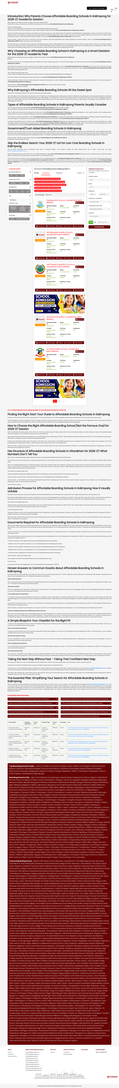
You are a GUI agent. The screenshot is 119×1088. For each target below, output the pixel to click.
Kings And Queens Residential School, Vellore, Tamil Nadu (73, 991)
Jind (58, 810)
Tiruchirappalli (20, 850)
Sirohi (11, 845)
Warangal (85, 855)
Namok (38, 827)
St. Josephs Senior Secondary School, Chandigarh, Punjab (51, 1013)
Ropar (18, 840)
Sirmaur (102, 842)
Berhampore (67, 785)
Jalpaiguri (97, 807)
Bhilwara (101, 785)
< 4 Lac (28, 191)
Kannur (33, 812)
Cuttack (76, 792)
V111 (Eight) (13, 183)
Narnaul (63, 827)
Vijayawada (28, 855)
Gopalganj (13, 802)
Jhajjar (23, 810)
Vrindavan (75, 855)
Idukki (22, 807)
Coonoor (68, 792)
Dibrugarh (13, 797)
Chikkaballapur (92, 790)
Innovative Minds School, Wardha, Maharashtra (28, 928)
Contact (67, 226)
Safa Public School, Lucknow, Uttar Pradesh (88, 976)
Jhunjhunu (51, 810)
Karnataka (74, 768)
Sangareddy (74, 840)
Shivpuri (78, 842)
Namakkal (22, 827)
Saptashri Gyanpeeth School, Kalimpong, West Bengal (61, 265)
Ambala (25, 780)
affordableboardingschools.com (18, 151)
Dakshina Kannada (89, 792)
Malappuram (14, 822)
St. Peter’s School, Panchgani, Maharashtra (54, 1025)
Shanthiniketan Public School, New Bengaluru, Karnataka (42, 911)
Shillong (52, 842)
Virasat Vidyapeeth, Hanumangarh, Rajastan (90, 941)
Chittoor (32, 792)
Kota (39, 817)
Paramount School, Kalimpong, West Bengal (64, 201)
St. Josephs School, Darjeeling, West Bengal (33, 995)
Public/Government (22, 219)
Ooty (73, 830)
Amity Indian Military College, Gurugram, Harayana (88, 898)
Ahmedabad (41, 777)
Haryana (20, 768)
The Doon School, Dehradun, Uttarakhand (76, 868)
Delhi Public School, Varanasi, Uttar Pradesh (45, 966)
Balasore (12, 782)
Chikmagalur (14, 792)
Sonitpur (61, 845)
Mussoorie (52, 825)
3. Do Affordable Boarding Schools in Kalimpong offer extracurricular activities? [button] (31, 707)
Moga (100, 822)
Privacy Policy (11, 1054)
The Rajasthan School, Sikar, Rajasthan (83, 986)
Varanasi (99, 852)
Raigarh (27, 837)
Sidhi (84, 842)
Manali (31, 822)
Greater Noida (35, 802)
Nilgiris (29, 830)
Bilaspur (70, 787)
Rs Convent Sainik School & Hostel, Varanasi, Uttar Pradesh (45, 976)
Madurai (72, 820)
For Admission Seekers (68, 1054)
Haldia (104, 802)
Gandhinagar (50, 800)
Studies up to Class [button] (14, 179)
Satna (96, 840)
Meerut (85, 822)
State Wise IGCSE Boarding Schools (32, 1064)
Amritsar (34, 780)
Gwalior (97, 802)
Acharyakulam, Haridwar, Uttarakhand (85, 1000)
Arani (66, 780)
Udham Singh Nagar (25, 852)
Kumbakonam (103, 817)
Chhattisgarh (85, 766)
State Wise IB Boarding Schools (32, 1056)
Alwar (19, 780)
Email (90, 184)
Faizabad (86, 797)
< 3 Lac (22, 191)
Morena (13, 825)
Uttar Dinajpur (57, 852)
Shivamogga (68, 842)
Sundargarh (96, 845)
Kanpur (40, 812)
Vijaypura (38, 855)
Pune (54, 835)
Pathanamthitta (95, 832)
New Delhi (13, 830)
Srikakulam (85, 845)
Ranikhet (86, 837)
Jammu (106, 807)
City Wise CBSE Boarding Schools (32, 1054)
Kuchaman (81, 817)
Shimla (59, 842)
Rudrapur (26, 840)
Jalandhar (73, 807)
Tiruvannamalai (67, 850)
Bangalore (35, 782)
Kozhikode (65, 817)
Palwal (104, 830)
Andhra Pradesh (42, 766)
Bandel (27, 782)
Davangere (23, 795)
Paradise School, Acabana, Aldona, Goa (73, 978)
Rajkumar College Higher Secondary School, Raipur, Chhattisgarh (60, 998)
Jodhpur (65, 810)
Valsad (92, 852)
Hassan (66, 805)
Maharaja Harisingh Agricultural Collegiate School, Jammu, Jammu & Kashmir (59, 1038)
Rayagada (102, 837)
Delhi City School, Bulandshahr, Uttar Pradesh (69, 963)
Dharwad (85, 795)
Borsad (89, 787)
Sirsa (17, 845)
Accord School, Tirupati (53, 886)
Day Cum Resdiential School (13, 208)
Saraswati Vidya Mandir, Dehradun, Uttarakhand (29, 956)
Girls (11, 175)
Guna (64, 802)
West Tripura (28, 857)
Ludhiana (63, 820)
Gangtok (70, 800)
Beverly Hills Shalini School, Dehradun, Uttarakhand (54, 861)
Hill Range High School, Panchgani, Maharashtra (89, 923)
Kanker (26, 812)
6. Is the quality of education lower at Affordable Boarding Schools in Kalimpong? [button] (84, 699)
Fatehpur (23, 800)
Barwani (88, 782)
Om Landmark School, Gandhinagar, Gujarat (49, 893)
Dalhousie (102, 792)
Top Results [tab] (46, 173)
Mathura (71, 822)
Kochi (60, 815)
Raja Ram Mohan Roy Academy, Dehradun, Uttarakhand (44, 953)
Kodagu (66, 815)
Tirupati (40, 850)
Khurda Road (51, 815)
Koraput (26, 817)
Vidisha (19, 855)
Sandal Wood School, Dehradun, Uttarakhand (86, 953)
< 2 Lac (17, 191)
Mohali (107, 822)
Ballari (20, 782)
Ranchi (79, 837)
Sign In (116, 9)
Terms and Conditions (12, 1056)
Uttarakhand (27, 773)
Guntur (71, 802)
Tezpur (25, 847)
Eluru (56, 797)
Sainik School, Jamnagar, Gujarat (82, 893)
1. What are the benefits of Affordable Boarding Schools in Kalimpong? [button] (28, 699)
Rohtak (12, 840)
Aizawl (63, 777)
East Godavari (47, 797)
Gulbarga (57, 802)
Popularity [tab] (59, 173)
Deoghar (47, 795)
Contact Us (99, 227)
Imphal (29, 807)
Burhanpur (24, 790)
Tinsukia (101, 847)
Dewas (55, 795)
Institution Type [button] (13, 203)
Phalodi (35, 835)
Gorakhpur (23, 802)
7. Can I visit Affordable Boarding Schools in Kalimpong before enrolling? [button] (82, 703)
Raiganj (19, 837)
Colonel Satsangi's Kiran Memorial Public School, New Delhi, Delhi (56, 1035)
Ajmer (69, 777)
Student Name (93, 176)
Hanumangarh (33, 805)
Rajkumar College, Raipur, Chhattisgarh (56, 876)
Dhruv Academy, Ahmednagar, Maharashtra (63, 921)
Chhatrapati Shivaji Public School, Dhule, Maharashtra (81, 916)
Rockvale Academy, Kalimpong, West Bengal (64, 318)
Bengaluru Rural (54, 785)
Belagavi (18, 785)
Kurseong (20, 820)
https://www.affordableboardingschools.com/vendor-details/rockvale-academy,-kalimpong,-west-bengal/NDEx (87, 749)
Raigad (12, 837)
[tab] (20, 172)
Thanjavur (40, 847)
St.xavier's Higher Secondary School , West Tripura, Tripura (50, 983)
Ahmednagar (54, 777)
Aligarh (93, 777)
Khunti (42, 815)
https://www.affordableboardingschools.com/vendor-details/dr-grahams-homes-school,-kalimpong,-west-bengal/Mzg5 (88, 735)
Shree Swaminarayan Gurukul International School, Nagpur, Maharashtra (60, 1023)
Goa (102, 766)
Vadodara (83, 852)
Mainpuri (94, 820)
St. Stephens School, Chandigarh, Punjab (92, 1013)
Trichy (83, 850)
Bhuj (51, 787)
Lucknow (55, 820)
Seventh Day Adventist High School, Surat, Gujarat (56, 896)
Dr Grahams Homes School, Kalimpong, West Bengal (60, 233)
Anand (41, 780)
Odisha (51, 771)
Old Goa (60, 830)
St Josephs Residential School (53, 883)
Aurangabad (75, 780)
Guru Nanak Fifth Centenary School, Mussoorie (39, 863)
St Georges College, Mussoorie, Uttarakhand (39, 873)
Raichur (100, 835)
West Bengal (39, 773)
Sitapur (23, 845)
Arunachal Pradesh (58, 766)
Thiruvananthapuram (69, 847)
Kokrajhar (85, 815)
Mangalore (53, 822)
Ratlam (94, 837)
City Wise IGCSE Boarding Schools (32, 1066)
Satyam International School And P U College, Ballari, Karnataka (59, 906)
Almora (12, 780)
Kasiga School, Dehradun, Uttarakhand (75, 863)
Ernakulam (63, 797)
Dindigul (22, 797)
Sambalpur (63, 840)
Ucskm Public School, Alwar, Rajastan (55, 941)
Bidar (56, 787)
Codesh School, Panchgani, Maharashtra (68, 918)
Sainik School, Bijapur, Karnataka (32, 903)
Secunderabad (15, 842)
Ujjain (43, 852)
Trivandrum (91, 850)
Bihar (76, 766)
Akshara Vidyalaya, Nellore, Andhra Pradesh (81, 886)
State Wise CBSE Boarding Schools (32, 1052)
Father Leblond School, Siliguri (89, 881)
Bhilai (94, 785)
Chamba (41, 790)
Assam (70, 766)
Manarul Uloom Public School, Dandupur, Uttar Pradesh (70, 968)
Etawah (78, 797)
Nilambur (22, 830)
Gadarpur (40, 800)
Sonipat (54, 845)
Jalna (89, 807)
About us (9, 1052)
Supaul (105, 845)
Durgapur (36, 797)
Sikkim (74, 771)
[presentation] (45, 173)
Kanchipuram (102, 810)
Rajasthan (66, 771)
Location (91, 213)
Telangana (93, 771)
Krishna (73, 817)
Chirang (24, 792)
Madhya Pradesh (94, 768)
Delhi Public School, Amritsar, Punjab (66, 1010)
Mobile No (92, 191)
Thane (31, 847)
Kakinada (81, 810)
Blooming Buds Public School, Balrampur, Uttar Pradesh (57, 958)
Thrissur (94, 847)
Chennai (69, 790)
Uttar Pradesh (15, 773)
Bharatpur (78, 785)
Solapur (46, 845)
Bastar (96, 782)
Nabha (67, 825)
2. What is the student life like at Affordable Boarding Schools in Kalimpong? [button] (30, 703)
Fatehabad (14, 800)
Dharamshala (74, 795)
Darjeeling (13, 795)
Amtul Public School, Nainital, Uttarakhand (75, 873)
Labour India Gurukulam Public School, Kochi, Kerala (87, 883)
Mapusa (63, 822)
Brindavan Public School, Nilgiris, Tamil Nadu (62, 988)
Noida (36, 830)
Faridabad (95, 797)
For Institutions (67, 1052)
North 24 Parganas (47, 830)
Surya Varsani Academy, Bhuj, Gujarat (79, 891)
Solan (39, 845)
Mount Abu (22, 825)
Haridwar (58, 805)
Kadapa (73, 810)
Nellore (89, 827)
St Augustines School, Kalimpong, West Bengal (63, 350)
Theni (47, 847)
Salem (54, 840)
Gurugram (79, 802)
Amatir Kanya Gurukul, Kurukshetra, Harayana (47, 898)
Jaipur (59, 807)
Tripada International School (84, 876)
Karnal (85, 812)
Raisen (41, 837)
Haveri (73, 805)
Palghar (97, 830)
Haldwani (13, 805)
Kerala (83, 768)
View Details (77, 226)
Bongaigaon (80, 787)
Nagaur (80, 825)
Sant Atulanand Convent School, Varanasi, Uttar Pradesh (32, 978)
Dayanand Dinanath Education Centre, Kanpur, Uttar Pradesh (74, 961)
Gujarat (12, 768)
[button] (20, 199)
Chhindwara (79, 790)
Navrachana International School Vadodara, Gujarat (40, 891)
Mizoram (43, 771)
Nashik (70, 827)
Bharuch (87, 785)
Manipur (24, 771)
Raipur (34, 837)
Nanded (45, 827)
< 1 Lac (11, 191)
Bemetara (42, 785)
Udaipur (12, 852)
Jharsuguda (41, 810)
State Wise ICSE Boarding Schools (32, 1060)
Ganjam (79, 800)
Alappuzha (77, 777)
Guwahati (89, 802)
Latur (48, 820)
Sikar (89, 842)
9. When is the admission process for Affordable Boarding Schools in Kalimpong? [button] (84, 712)
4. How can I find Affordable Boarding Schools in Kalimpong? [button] (25, 712)
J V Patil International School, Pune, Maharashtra (69, 928)
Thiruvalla (55, 847)
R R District (91, 835)
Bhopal (32, 787)
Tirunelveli (32, 850)
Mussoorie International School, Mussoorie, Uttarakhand (52, 871)
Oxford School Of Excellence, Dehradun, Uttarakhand (51, 951)
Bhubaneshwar (42, 787)
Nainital (102, 825)
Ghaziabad (88, 800)
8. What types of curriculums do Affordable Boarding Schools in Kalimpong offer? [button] (84, 707)
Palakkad (88, 830)
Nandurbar (54, 827)
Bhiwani (24, 787)
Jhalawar (31, 810)
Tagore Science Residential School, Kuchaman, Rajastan (64, 938)
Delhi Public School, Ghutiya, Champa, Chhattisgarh (78, 1003)
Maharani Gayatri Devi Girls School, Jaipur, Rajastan (81, 1008)
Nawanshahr (80, 827)
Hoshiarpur (94, 805)
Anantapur (50, 780)
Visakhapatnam (50, 855)
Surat (11, 847)
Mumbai (31, 825)
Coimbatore (59, 792)
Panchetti (13, 832)
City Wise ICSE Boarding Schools (32, 1062)
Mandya (44, 822)
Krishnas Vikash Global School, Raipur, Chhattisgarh (65, 1005)
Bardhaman (64, 782)
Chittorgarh (42, 792)
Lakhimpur (40, 820)
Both (22, 175)
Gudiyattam (47, 802)
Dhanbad (63, 795)
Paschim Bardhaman (62, 832)
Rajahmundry (50, 837)
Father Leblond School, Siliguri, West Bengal (45, 993)
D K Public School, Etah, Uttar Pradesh (32, 961)
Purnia (76, 835)
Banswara (53, 782)
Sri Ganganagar (72, 845)
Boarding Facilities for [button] (15, 172)
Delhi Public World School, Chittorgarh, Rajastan (82, 933)
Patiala (22, 835)
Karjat (78, 812)
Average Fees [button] (13, 187)
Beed (11, 785)
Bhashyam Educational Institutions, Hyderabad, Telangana (54, 1030)
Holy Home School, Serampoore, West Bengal (27, 1015)
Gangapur (62, 800)
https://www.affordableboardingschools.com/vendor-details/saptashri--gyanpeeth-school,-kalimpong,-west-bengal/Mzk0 (88, 742)
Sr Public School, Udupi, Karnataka (71, 901)
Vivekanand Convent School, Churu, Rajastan (59, 943)
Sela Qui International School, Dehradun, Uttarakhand (72, 956)
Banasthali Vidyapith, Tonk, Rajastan (43, 931)
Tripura (102, 771)
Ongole (67, 830)
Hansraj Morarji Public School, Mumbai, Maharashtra (47, 923)
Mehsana (93, 822)
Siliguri (95, 842)
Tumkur (101, 850)
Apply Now (79, 202)
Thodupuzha (84, 847)
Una (48, 852)
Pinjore (48, 835)
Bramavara (14, 790)
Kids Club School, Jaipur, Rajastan (67, 866)
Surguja (18, 847)
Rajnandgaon (69, 837)
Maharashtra (14, 771)
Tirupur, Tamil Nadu (52, 850)
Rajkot (59, 837)
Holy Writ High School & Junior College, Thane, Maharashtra (34, 926)
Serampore (34, 842)
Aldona (86, 777)
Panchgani (22, 832)
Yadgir (55, 857)
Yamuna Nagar (65, 857)
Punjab (58, 771)
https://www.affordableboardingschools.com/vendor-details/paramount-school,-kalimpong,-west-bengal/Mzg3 (88, 728)
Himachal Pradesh (32, 768)
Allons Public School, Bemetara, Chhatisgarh (70, 995)
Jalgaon (82, 807)
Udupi (37, 852)
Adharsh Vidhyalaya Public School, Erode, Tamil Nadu (87, 946)
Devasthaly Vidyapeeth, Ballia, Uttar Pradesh (83, 966)
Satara (90, 840)
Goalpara (98, 800)
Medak (78, 822)
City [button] (10, 195)
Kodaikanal (75, 815)
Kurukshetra (30, 820)
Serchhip (43, 842)
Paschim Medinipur (80, 832)
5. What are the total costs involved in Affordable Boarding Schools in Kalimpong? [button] (31, 716)
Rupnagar (35, 840)
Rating (80, 173)
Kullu (89, 817)
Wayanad (102, 855)
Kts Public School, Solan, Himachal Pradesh (58, 881)
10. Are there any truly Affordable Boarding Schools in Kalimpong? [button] (80, 716)
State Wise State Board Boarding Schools (34, 1068)
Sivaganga (31, 845)
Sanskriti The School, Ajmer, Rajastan (38, 866)
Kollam (12, 817)
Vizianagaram (64, 855)
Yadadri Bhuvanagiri (42, 857)
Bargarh (80, 782)
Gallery (60, 226)
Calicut (33, 790)
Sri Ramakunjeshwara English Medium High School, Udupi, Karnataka (75, 1018)
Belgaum (26, 785)
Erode (71, 797)
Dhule (101, 795)
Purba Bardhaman (65, 835)
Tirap (11, 850)
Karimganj (59, 812)
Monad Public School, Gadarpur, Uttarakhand (28, 948)
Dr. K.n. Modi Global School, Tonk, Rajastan (60, 936)
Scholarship (50, 226)
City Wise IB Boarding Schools (31, 1058)
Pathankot (13, 835)
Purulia (83, 835)
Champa (49, 790)
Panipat (42, 832)
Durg (29, 797)
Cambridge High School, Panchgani (43, 916)
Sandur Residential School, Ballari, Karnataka (64, 903)
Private (12, 219)
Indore (35, 807)
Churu (50, 792)
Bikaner (63, 787)
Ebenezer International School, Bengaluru (26, 886)
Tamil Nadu (83, 771)
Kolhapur (94, 815)
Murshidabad (41, 825)
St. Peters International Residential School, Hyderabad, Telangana (56, 1033)
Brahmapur (98, 787)
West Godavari (15, 857)
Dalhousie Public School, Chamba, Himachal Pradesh (49, 878)
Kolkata (102, 815)
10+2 (27, 183)
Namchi (30, 827)
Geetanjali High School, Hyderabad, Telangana (48, 1028)
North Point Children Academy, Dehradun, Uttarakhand (70, 948)
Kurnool (12, 820)
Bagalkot (85, 780)
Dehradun (33, 795)
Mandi (37, 822)
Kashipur (12, 815)
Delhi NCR (96, 766)
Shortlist (40, 211)
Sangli (83, 840)
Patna (28, 835)
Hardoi (50, 805)
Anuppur (59, 780)
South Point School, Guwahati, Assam (44, 868)
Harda (43, 805)
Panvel (49, 832)
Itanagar (43, 807)
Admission (40, 226)
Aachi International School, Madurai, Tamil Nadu (45, 946)
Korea (33, 817)
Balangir (102, 780)
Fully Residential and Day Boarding (22, 208)
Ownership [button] (12, 215)
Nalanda (13, 827)
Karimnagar (70, 812)
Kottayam (55, 817)
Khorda (35, 815)
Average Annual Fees (95, 206)
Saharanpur (46, 840)
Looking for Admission (95, 198)
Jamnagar (14, 810)
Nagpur (88, 825)
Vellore (12, 855)
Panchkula (33, 832)
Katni (20, 815)
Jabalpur (52, 807)
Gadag (31, 800)
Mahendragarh (83, 820)
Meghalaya (34, 771)
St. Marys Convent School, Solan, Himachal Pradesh (47, 1000)
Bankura (44, 782)
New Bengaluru (100, 827)
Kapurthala (49, 812)
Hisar (79, 805)
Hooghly (85, 805)
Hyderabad (14, 807)
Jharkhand (64, 768)
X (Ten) (21, 183)
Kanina (19, 812)
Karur (91, 812)
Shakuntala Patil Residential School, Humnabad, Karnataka (53, 908)
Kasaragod (99, 812)
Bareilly (73, 782)
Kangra (12, 812)
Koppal (19, 817)
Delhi (41, 795)
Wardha (93, 855)
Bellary (34, 785)
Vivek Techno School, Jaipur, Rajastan (24, 943)
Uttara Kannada (71, 852)
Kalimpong (91, 810)
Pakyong (80, 830)
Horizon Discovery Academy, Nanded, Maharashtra (80, 926)
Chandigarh (60, 790)
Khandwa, (27, 815)
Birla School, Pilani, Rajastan (70, 931)
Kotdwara (46, 817)
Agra (33, 777)
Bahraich (94, 780)
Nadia (73, 825)
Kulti (94, 817)
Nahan (95, 825)
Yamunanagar (79, 857)
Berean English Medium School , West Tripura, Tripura (67, 981)
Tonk (77, 850)
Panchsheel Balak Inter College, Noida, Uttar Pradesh (65, 971)
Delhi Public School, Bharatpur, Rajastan (45, 933)
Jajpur (65, 807)
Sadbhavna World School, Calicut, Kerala (65, 1020)
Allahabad (102, 777)
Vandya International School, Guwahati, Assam (58, 1040)
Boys (16, 175)
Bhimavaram (14, 787)
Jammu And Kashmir (50, 768)
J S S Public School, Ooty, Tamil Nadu (34, 991)
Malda (24, 822)
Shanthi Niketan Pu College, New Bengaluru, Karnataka (69, 1015)
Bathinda (104, 782)
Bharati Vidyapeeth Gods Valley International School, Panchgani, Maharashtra (53, 913)
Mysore (60, 825)
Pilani (42, 835)
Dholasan (94, 795)
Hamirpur (22, 805)
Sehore (26, 842)
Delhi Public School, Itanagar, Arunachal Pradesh (47, 986)
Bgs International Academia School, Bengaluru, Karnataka (33, 901)
